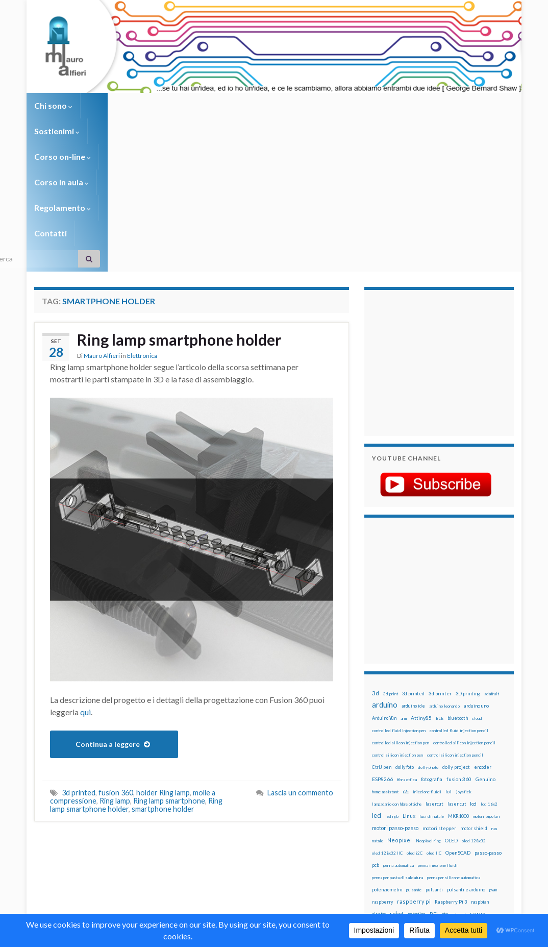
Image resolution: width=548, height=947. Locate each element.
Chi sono (53, 105)
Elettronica (142, 228)
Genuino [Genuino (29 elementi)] (485, 651)
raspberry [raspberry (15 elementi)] (382, 774)
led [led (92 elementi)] (376, 688)
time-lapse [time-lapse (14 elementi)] (470, 811)
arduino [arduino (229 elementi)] (384, 577)
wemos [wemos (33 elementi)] (449, 823)
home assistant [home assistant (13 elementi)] (385, 664)
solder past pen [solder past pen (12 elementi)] (459, 799)
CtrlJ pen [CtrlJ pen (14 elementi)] (381, 639)
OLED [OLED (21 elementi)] (451, 713)
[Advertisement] (436, 234)
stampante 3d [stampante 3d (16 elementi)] (386, 811)
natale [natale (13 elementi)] (377, 713)
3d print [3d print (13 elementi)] (390, 566)
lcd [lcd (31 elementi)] (473, 676)
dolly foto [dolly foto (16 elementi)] (404, 639)
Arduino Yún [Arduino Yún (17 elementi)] (384, 590)
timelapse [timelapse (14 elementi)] (383, 823)
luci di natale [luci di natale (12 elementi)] (431, 688)
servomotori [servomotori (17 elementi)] (385, 799)
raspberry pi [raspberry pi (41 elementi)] (414, 773)
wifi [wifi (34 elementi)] (466, 823)
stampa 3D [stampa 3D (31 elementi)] (489, 798)
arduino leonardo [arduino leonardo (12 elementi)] (444, 578)
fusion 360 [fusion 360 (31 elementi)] (458, 651)
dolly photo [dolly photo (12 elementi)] (428, 639)
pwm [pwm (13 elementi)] (493, 762)
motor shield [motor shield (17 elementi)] (473, 700)
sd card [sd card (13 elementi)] (459, 786)
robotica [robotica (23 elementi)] (417, 786)
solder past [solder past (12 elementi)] (431, 799)
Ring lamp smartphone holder (179, 212)
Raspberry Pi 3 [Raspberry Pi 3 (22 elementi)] (451, 774)
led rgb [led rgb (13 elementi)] (391, 688)
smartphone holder (163, 681)
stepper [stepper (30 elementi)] (414, 811)
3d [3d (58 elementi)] (375, 565)
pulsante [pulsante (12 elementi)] (413, 762)
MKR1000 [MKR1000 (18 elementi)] (458, 688)
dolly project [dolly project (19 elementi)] (456, 639)
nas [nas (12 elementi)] (494, 700)
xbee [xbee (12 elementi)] (399, 835)
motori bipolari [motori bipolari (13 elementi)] (486, 688)
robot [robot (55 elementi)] (397, 786)
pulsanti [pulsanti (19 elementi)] (434, 762)
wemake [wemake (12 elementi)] (430, 823)
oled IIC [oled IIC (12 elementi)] (434, 725)
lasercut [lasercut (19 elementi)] (434, 676)
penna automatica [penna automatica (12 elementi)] (398, 737)
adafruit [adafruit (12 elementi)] (491, 566)
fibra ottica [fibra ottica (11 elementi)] (407, 651)
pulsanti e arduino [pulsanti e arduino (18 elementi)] (466, 762)
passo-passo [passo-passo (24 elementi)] (488, 725)
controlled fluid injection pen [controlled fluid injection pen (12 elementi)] (399, 602)
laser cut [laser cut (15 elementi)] (456, 676)
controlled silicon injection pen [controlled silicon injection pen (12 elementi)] (400, 615)
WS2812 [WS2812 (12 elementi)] (483, 823)
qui (85, 584)
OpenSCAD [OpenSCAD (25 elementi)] (457, 725)
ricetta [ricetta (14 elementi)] (379, 786)
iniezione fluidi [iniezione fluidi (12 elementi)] (427, 664)
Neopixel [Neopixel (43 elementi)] (399, 712)
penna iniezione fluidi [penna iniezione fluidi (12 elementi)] (438, 737)
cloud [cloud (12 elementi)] (477, 590)
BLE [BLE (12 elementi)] (439, 590)
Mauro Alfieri (102, 228)
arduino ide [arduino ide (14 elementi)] (413, 578)
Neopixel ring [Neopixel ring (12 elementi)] (428, 713)
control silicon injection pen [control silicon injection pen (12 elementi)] (397, 627)
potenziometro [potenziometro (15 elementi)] (387, 762)
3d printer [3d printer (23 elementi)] (440, 566)
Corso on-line (178, 105)
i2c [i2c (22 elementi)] (406, 664)
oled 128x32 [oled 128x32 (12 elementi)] (474, 713)
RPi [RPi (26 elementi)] (434, 786)
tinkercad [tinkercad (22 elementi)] (408, 823)
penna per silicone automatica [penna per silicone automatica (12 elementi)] (453, 749)
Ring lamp (114, 673)
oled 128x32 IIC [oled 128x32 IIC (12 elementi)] (387, 725)
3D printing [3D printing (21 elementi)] (468, 566)
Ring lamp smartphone (169, 673)
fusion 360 (115, 665)
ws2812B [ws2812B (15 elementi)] (381, 835)
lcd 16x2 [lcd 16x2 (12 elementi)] (489, 676)
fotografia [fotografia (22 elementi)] (431, 651)
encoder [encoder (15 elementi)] (482, 639)
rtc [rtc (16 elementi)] (445, 786)
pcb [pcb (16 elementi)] (375, 737)
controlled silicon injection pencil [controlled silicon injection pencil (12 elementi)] (464, 615)
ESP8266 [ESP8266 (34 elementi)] (382, 651)
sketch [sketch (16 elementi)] (409, 799)
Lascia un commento (300, 665)
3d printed (78, 665)
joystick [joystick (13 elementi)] (463, 664)
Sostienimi (111, 105)
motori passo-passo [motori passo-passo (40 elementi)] (395, 700)
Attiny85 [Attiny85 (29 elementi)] (421, 590)
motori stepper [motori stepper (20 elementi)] (439, 700)
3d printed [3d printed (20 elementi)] (413, 566)
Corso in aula (249, 105)
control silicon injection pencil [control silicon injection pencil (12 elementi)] (455, 627)
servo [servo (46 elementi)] (477, 786)
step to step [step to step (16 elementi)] (441, 811)
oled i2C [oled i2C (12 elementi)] (414, 725)
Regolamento (320, 105)
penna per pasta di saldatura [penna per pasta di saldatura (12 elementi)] (397, 749)
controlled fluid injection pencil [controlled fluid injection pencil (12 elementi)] (459, 602)
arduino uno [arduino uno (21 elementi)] (476, 578)
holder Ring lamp (163, 665)
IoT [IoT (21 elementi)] (448, 664)
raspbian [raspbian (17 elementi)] (480, 774)
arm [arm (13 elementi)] (404, 590)
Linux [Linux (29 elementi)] (409, 688)
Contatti (381, 105)
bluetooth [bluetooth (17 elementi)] (457, 590)
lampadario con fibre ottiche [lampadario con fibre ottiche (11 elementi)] (396, 676)
